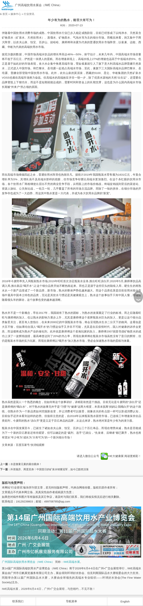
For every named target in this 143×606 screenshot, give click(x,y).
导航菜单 (71, 601)
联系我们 (17, 601)
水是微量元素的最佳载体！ (26, 464)
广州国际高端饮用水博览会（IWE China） (28, 561)
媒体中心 (16, 13)
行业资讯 (29, 13)
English (125, 601)
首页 (5, 13)
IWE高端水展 (71, 561)
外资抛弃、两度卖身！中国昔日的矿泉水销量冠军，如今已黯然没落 (49, 469)
